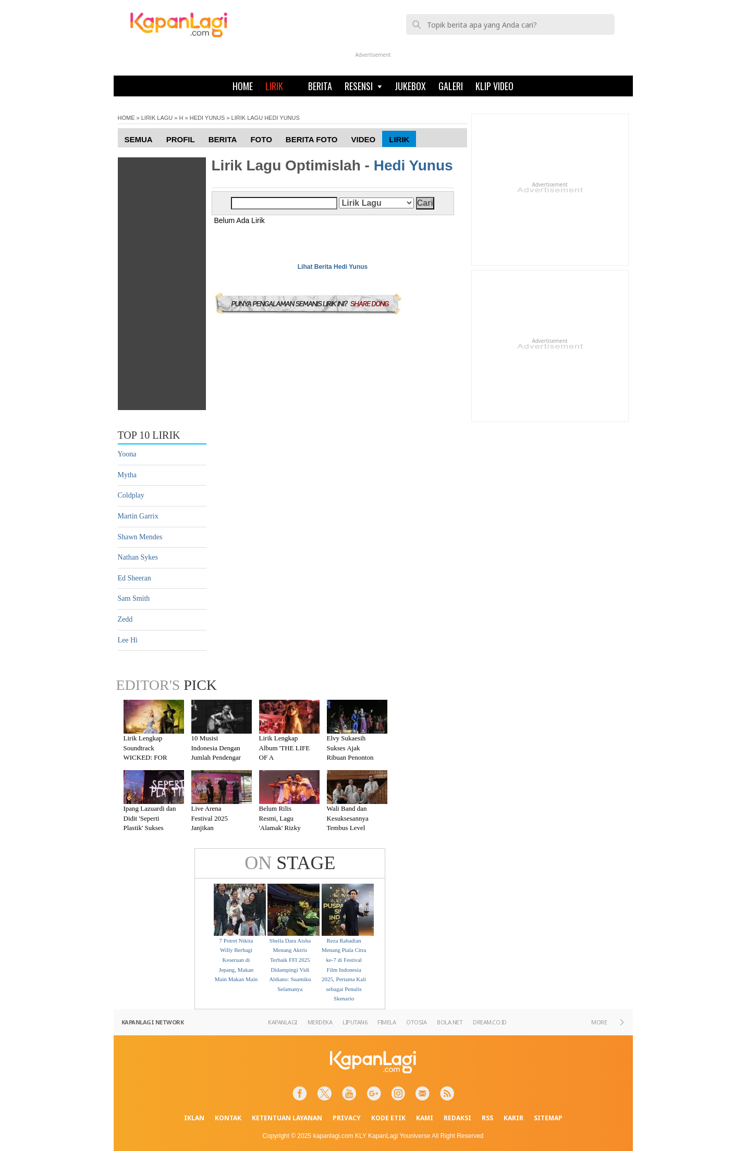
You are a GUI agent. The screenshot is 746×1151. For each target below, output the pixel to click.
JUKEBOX (410, 86)
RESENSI (363, 86)
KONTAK (228, 1117)
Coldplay (131, 495)
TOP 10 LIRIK (149, 435)
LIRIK (274, 86)
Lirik (399, 139)
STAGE (289, 862)
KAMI (424, 1117)
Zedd (125, 619)
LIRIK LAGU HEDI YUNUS (265, 118)
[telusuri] (515, 24)
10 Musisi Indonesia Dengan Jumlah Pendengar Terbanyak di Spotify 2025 (216, 757)
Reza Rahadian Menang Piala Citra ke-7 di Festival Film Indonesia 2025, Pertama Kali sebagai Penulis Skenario (344, 969)
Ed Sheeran (134, 578)
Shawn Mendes (140, 537)
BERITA (320, 86)
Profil (180, 139)
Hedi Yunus (413, 165)
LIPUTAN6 (355, 1022)
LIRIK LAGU (157, 118)
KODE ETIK (388, 1117)
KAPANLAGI (282, 1022)
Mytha (127, 475)
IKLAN (194, 1117)
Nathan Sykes (138, 557)
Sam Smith (134, 598)
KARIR (513, 1117)
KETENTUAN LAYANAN (287, 1117)
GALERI (450, 86)
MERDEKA (320, 1022)
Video (363, 139)
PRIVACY (347, 1117)
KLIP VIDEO (494, 86)
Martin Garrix (138, 516)
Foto (261, 139)
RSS (487, 1117)
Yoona (127, 454)
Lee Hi (128, 640)
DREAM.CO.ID (490, 1022)
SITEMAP (548, 1117)
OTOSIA (416, 1022)
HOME (243, 86)
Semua (139, 139)
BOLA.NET (449, 1022)
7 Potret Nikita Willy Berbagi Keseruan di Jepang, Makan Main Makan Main (236, 959)
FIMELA (386, 1022)
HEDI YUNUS (207, 118)
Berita (223, 139)
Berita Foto (312, 139)
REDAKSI (457, 1117)
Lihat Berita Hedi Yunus (333, 266)
